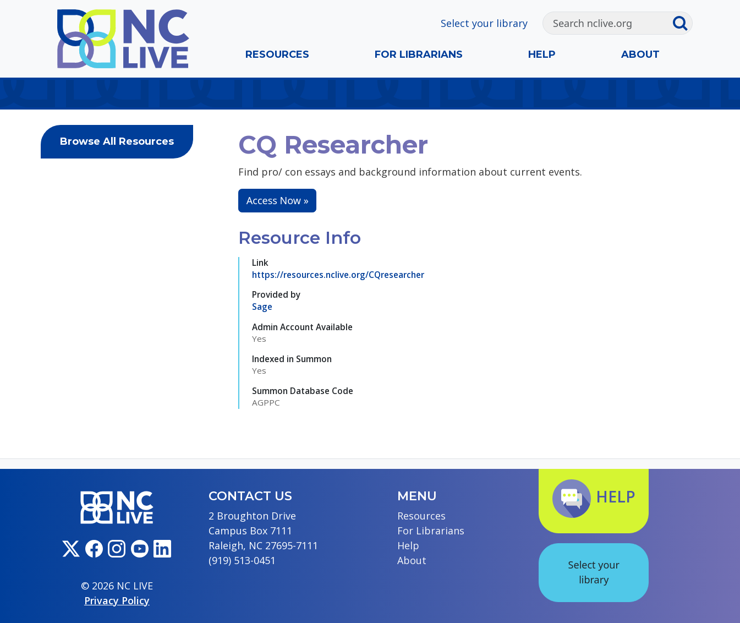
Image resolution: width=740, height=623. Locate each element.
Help (542, 54)
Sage (262, 306)
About (640, 54)
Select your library (484, 23)
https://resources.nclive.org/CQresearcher (338, 274)
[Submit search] (682, 23)
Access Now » (277, 200)
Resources (277, 54)
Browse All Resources (117, 141)
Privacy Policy (117, 600)
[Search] (607, 23)
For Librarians (419, 54)
